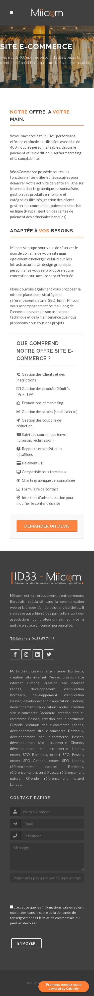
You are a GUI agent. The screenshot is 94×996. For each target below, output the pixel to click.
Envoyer (26, 943)
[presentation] (48, 895)
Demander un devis (47, 526)
